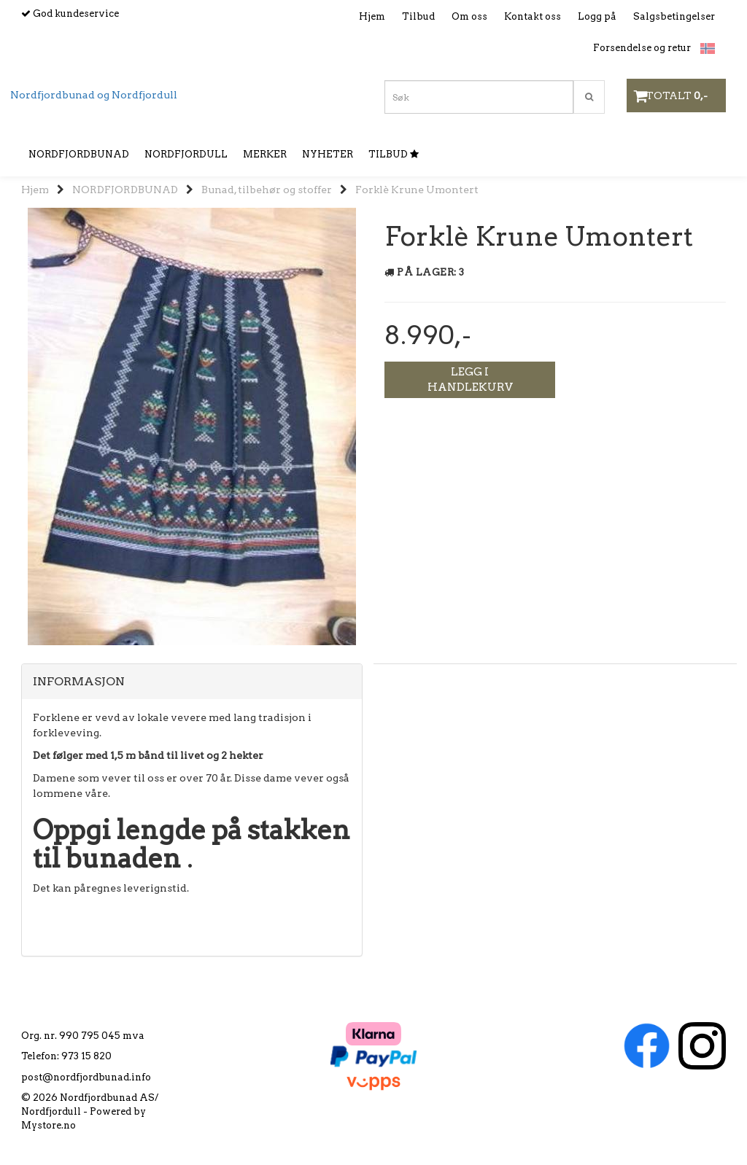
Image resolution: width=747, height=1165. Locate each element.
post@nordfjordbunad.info (86, 1077)
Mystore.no (48, 1125)
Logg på (597, 16)
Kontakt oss (532, 16)
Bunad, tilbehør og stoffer (266, 189)
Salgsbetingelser (674, 16)
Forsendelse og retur (642, 47)
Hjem (372, 16)
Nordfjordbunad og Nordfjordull (93, 95)
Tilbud (418, 16)
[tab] (192, 681)
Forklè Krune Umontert (417, 189)
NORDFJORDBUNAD (125, 189)
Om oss (469, 16)
